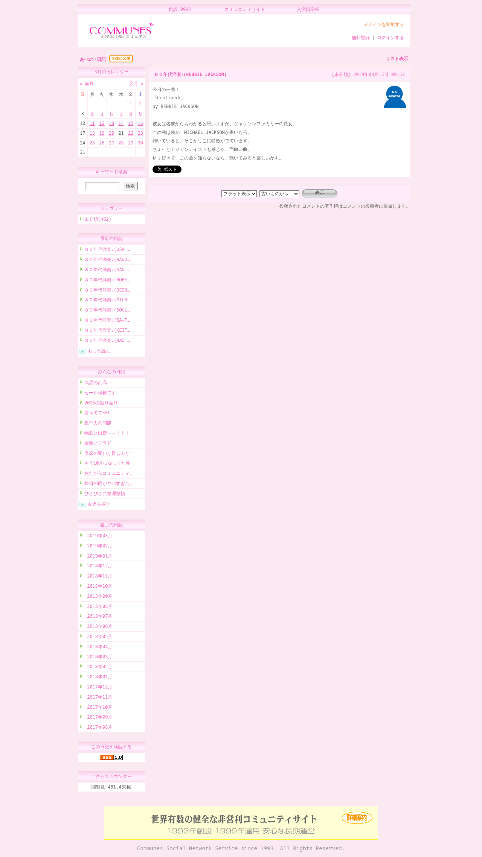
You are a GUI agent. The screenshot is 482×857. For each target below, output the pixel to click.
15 (130, 123)
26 (101, 143)
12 (101, 123)
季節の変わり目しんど (107, 454)
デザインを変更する (383, 24)
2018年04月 (98, 647)
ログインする (390, 37)
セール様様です (100, 394)
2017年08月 (98, 728)
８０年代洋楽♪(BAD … (107, 341)
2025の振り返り (101, 404)
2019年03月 (98, 536)
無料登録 (361, 37)
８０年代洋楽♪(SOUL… (107, 311)
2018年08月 (98, 607)
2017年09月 (98, 718)
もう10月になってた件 (107, 464)
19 (101, 133)
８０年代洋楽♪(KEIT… (107, 331)
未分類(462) (97, 220)
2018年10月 (98, 587)
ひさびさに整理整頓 (104, 494)
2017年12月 (98, 688)
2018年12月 (98, 567)
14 (121, 123)
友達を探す (99, 505)
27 (111, 143)
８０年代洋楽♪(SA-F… (107, 321)
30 (140, 143)
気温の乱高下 (97, 383)
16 (140, 123)
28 (121, 143)
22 (130, 133)
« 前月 (86, 83)
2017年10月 (98, 708)
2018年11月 (98, 577)
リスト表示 (397, 58)
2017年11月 (98, 698)
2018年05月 (98, 637)
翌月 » (136, 83)
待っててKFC (97, 413)
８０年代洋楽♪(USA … (107, 250)
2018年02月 (98, 667)
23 (140, 133)
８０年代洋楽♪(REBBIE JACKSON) (190, 74)
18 (92, 133)
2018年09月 (98, 597)
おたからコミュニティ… (108, 474)
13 (111, 123)
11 (92, 123)
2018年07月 (98, 617)
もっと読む (99, 352)
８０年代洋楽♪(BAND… (107, 260)
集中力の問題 (97, 424)
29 (130, 143)
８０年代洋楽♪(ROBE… (107, 281)
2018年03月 (98, 658)
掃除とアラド (97, 444)
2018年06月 (98, 627)
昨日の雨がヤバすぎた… (108, 484)
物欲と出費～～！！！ (107, 434)
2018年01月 (98, 678)
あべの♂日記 (93, 59)
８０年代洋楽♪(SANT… (107, 270)
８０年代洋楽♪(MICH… (107, 301)
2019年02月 (98, 547)
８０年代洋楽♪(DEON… (107, 291)
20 (111, 133)
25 (92, 143)
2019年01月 (98, 557)
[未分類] (341, 74)
